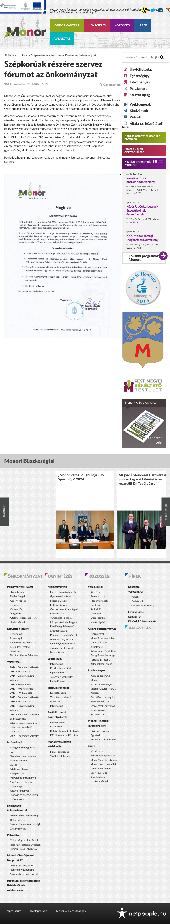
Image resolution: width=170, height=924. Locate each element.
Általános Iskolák (19, 769)
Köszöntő (95, 592)
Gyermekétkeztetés (61, 596)
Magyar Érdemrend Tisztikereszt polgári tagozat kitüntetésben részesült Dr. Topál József (143, 479)
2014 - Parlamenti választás (24, 667)
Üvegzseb (15, 613)
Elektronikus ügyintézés (63, 592)
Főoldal (12, 55)
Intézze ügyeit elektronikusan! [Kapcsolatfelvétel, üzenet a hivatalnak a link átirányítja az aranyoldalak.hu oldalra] (134, 150)
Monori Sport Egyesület (103, 764)
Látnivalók (96, 613)
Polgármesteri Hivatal (20, 587)
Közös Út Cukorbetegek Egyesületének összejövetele (142, 210)
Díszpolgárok (97, 634)
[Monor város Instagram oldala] (168, 10)
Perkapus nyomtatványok (63, 635)
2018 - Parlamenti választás (24, 697)
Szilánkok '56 (97, 714)
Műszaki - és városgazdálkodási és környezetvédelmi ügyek (63, 618)
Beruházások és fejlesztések (23, 880)
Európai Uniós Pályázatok (23, 849)
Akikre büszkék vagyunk (102, 628)
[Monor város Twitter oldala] (153, 10)
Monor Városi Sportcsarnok (24, 874)
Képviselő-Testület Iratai (23, 642)
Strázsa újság (140, 95)
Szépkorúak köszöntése (103, 651)
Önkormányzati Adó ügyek (64, 609)
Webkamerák (140, 104)
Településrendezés (58, 687)
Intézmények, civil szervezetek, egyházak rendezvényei (103, 705)
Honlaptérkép (38, 911)
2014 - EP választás (20, 671)
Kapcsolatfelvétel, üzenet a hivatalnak (142, 137)
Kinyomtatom (110, 84)
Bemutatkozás (98, 596)
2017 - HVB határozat (21, 689)
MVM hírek (56, 727)
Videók (135, 117)
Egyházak (95, 735)
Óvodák (14, 765)
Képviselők (16, 634)
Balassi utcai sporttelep (103, 755)
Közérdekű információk (142, 621)
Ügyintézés (97, 25)
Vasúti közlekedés (60, 756)
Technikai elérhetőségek (71, 911)
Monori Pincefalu (98, 721)
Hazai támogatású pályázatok (25, 845)
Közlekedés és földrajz (143, 605)
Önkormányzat (66, 25)
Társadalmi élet (97, 725)
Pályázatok (138, 89)
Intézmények (140, 82)
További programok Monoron (144, 257)
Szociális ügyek (58, 601)
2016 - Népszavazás (20, 684)
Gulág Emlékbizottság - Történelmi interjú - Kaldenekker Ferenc (103, 659)
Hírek (143, 25)
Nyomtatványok (57, 587)
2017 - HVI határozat (21, 693)
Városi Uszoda (98, 751)
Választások (14, 662)
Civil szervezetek (100, 731)
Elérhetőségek (58, 693)
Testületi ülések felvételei (24, 655)
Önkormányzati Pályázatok (24, 840)
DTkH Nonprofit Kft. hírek (64, 735)
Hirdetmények (17, 622)
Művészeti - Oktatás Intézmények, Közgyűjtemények (21, 786)
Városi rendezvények (102, 684)
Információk (56, 664)
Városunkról (95, 587)
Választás (62, 38)
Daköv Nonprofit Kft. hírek (64, 731)
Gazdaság (95, 605)
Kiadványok (139, 111)
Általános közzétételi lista (23, 618)
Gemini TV (134, 617)
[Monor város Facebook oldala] (160, 10)
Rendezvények (96, 670)
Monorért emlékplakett (103, 638)
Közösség (122, 25)
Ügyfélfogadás (141, 69)
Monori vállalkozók (59, 742)
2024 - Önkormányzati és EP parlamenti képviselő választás (25, 727)
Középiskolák (17, 773)
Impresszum (13, 911)
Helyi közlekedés (59, 752)
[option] (85, 514)
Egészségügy (139, 76)
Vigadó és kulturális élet (103, 739)
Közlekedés (54, 746)
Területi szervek (18, 761)
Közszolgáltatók (57, 717)
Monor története (99, 601)
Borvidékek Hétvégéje (103, 697)
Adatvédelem (15, 890)
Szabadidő (96, 609)
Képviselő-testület (18, 628)
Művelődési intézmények (23, 778)
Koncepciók (16, 609)
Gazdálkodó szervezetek (23, 756)
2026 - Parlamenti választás (24, 736)
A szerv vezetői (18, 601)
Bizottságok (16, 638)
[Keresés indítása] (162, 57)
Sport (91, 746)
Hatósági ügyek (58, 605)
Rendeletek (16, 605)
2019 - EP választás (20, 701)
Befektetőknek (16, 885)
